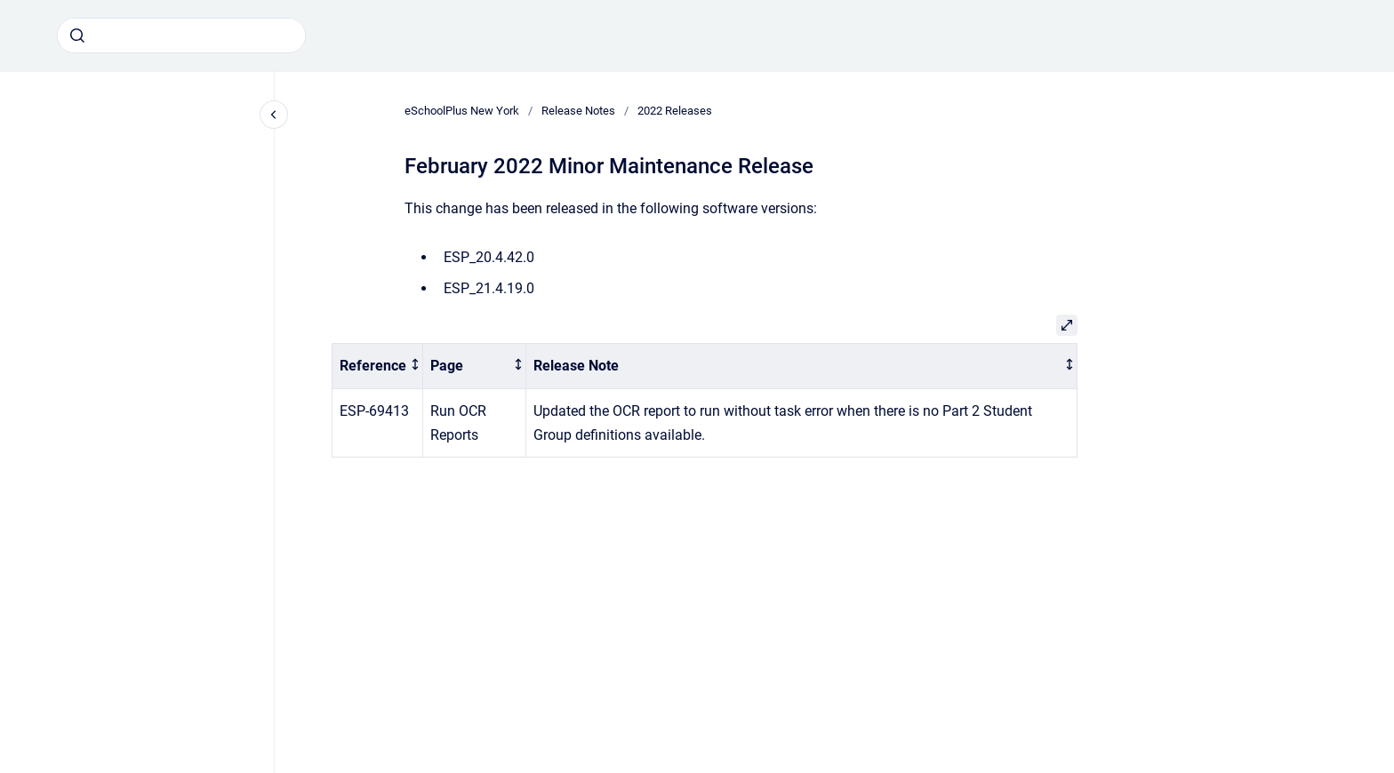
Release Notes (578, 110)
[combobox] (181, 35)
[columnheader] (377, 366)
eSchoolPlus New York (462, 110)
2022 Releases (674, 110)
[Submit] (77, 35)
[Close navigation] (274, 114)
